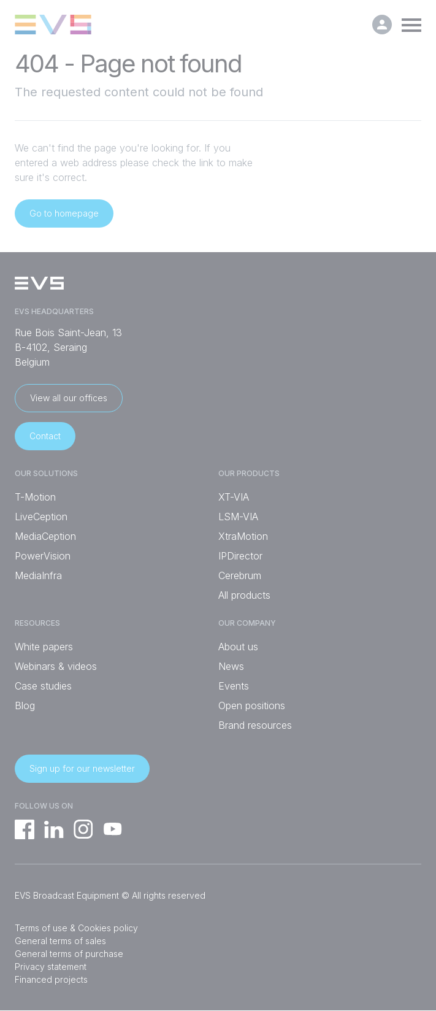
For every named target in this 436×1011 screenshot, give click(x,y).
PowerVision (43, 556)
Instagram (83, 829)
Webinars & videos (56, 666)
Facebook (24, 829)
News (231, 666)
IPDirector (240, 556)
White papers (44, 646)
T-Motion (35, 497)
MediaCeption (45, 536)
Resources (37, 623)
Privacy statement (50, 966)
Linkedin (54, 829)
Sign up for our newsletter (82, 768)
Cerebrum (239, 575)
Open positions (251, 705)
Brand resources (255, 725)
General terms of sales (60, 941)
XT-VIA (233, 497)
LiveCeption (41, 516)
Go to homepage (64, 213)
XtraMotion (243, 536)
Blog (25, 705)
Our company (247, 623)
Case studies (43, 686)
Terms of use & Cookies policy (76, 928)
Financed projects (51, 979)
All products (244, 595)
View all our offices (68, 398)
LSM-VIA (238, 516)
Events (233, 686)
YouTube (113, 829)
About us (238, 646)
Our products (249, 473)
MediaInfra (38, 575)
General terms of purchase (69, 953)
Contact (45, 436)
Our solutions (46, 473)
